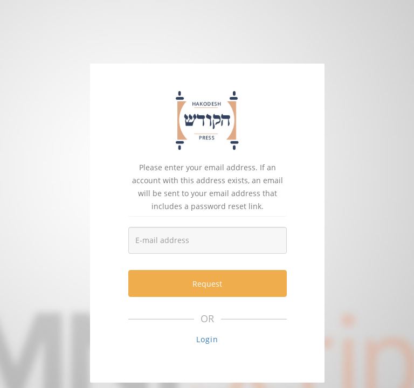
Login (207, 339)
